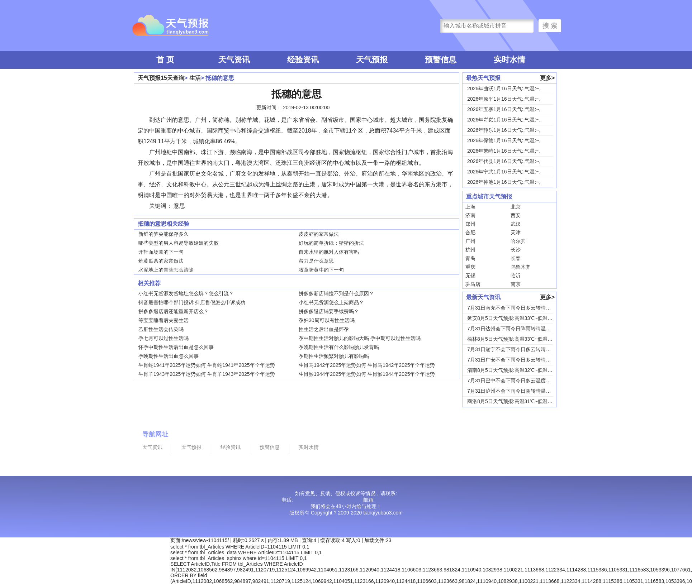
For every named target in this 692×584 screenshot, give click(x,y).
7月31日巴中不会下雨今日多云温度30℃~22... (518, 380)
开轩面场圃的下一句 (161, 252)
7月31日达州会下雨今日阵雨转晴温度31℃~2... (519, 328)
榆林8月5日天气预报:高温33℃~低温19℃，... (517, 339)
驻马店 (472, 284)
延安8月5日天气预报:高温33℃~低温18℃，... (517, 318)
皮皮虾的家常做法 (319, 234)
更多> (547, 78)
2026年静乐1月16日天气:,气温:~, (503, 130)
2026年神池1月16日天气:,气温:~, (503, 182)
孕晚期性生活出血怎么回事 (168, 356)
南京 (516, 284)
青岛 (470, 258)
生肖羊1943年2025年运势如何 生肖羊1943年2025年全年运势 (206, 374)
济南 (470, 215)
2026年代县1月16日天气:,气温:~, (503, 161)
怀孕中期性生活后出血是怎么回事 (176, 347)
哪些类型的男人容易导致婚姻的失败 (178, 243)
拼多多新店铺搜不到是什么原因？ (336, 293)
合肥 (470, 232)
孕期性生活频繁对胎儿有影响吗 (334, 356)
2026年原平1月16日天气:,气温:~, (503, 99)
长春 (516, 258)
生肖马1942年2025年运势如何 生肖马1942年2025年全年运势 (367, 365)
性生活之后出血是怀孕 (324, 329)
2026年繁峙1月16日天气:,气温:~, (503, 151)
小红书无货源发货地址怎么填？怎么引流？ (186, 293)
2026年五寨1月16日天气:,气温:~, (503, 109)
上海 (470, 207)
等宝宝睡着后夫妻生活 (163, 320)
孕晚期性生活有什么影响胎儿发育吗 (339, 347)
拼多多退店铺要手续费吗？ (329, 311)
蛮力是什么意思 (316, 261)
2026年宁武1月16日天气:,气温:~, (503, 171)
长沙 (516, 250)
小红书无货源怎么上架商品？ (331, 302)
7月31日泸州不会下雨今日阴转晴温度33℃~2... (519, 391)
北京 (516, 207)
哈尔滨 (518, 241)
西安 (516, 215)
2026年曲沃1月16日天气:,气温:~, (503, 88)
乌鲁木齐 (521, 267)
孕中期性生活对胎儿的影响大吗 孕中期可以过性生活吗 (360, 338)
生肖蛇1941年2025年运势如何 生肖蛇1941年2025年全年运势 (206, 365)
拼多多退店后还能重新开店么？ (173, 311)
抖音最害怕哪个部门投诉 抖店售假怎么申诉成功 (191, 302)
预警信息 (440, 59)
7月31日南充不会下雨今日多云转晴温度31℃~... (520, 308)
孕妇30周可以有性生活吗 (327, 320)
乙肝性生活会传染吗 (161, 329)
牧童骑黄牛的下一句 (321, 270)
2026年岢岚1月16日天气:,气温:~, (503, 120)
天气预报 (372, 59)
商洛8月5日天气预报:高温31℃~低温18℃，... (517, 401)
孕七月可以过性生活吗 (163, 338)
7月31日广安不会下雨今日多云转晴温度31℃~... (520, 360)
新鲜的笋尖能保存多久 (163, 234)
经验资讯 (303, 59)
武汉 (516, 224)
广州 (470, 241)
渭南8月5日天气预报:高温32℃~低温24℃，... (517, 370)
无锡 (470, 275)
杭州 (470, 250)
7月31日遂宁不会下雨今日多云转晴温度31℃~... (520, 349)
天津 (516, 232)
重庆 (470, 267)
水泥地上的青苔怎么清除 (166, 270)
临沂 (516, 275)
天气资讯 (234, 59)
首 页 (165, 59)
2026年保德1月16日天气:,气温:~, (503, 140)
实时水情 (509, 59)
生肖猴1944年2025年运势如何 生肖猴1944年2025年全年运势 (367, 374)
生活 (195, 78)
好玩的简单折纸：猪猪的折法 (331, 243)
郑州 (470, 224)
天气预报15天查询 (161, 78)
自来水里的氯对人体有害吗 (329, 252)
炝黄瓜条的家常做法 (161, 261)
